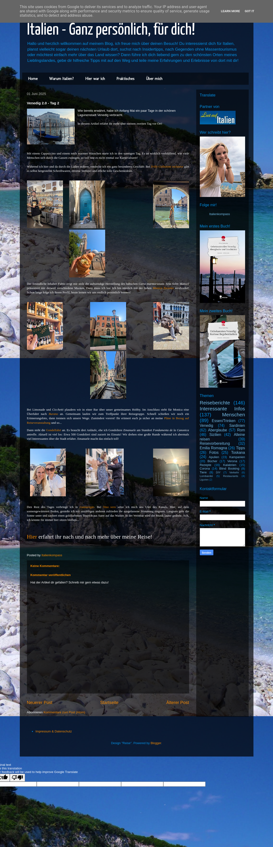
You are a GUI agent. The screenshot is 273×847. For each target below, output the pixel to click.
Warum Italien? (61, 78)
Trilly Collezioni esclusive (167, 166)
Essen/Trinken (223, 421)
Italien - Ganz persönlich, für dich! (111, 30)
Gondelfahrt (53, 430)
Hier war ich (95, 78)
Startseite (109, 702)
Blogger (156, 743)
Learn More (230, 11)
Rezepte (205, 465)
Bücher (212, 461)
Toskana (238, 452)
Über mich (154, 78)
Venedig (206, 426)
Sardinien (237, 426)
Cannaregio (87, 507)
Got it (249, 11)
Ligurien (204, 479)
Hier (32, 537)
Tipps (240, 448)
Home (33, 78)
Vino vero (109, 507)
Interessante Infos (222, 408)
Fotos (214, 452)
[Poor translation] (17, 778)
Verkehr (234, 472)
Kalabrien (229, 465)
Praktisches (125, 78)
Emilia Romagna (213, 448)
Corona (205, 468)
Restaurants (230, 475)
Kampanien (237, 457)
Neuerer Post (39, 702)
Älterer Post (177, 702)
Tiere (203, 472)
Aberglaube (217, 430)
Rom (241, 430)
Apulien (214, 457)
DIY (218, 472)
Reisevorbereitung (215, 443)
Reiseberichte (215, 402)
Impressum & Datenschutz (54, 731)
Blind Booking (229, 468)
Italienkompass (219, 214)
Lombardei (206, 475)
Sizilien (215, 435)
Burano (54, 414)
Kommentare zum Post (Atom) (64, 712)
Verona (232, 461)
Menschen (233, 414)
